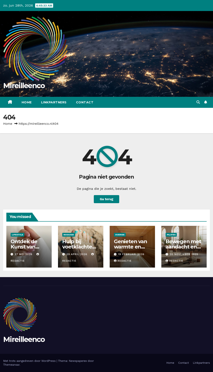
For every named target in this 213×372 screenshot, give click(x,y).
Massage (69, 234)
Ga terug (106, 199)
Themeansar (11, 364)
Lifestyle (17, 234)
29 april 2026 (77, 254)
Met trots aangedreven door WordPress (30, 360)
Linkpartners (54, 102)
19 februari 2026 (131, 254)
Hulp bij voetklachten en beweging (78, 246)
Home (27, 102)
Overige (119, 234)
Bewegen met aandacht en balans (183, 246)
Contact (85, 102)
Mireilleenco (24, 85)
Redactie (123, 260)
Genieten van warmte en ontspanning (130, 246)
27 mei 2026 (24, 254)
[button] (198, 102)
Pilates (171, 234)
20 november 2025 (184, 254)
